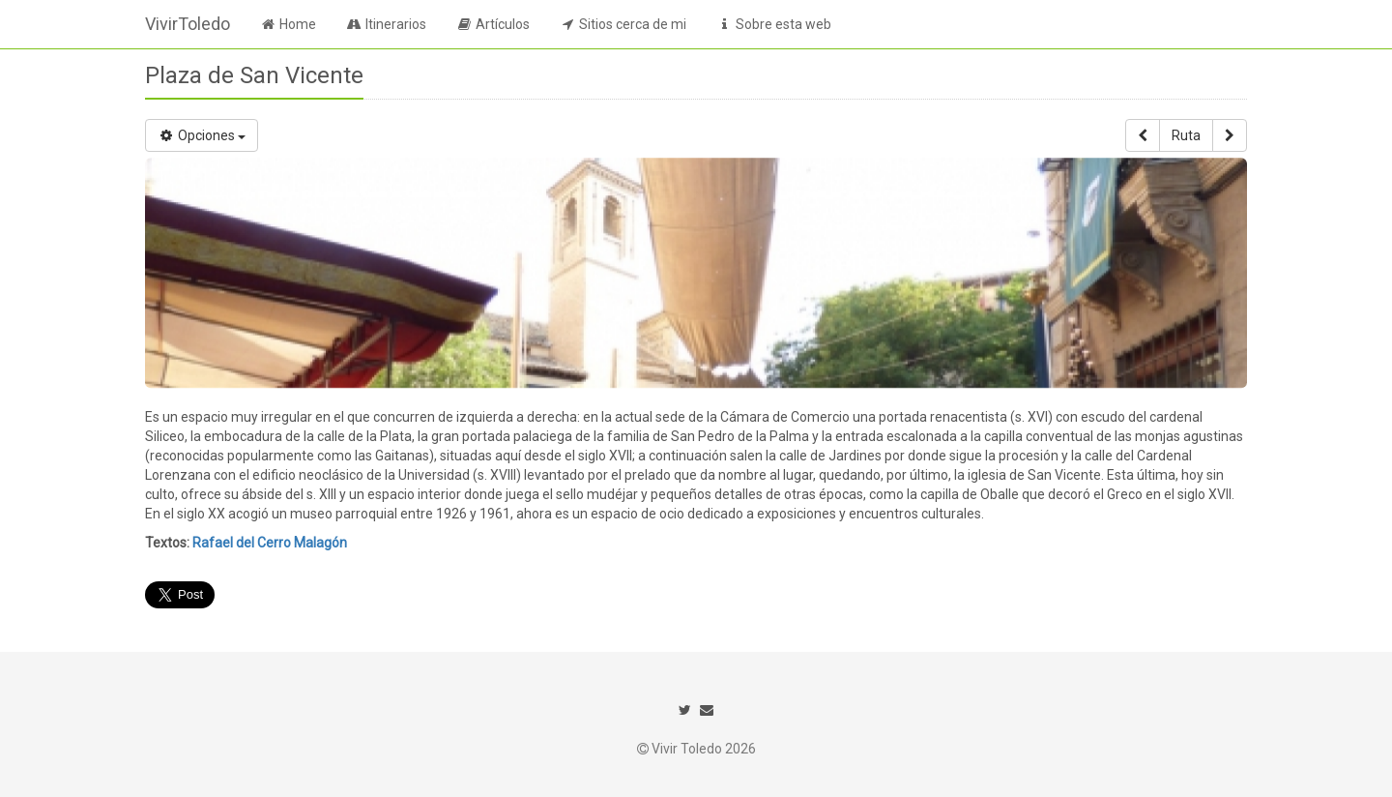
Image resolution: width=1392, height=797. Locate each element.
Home (287, 24)
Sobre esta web (773, 24)
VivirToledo (187, 24)
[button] (1142, 135)
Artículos (492, 24)
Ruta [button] (1186, 135)
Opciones (202, 135)
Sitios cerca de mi (622, 24)
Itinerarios (385, 24)
